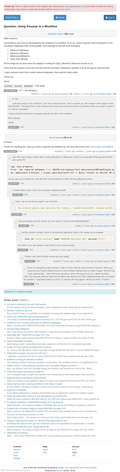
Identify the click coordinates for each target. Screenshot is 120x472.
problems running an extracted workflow (25, 359)
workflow (8, 86)
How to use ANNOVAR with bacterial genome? (28, 317)
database (28, 86)
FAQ (45, 452)
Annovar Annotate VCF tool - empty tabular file (28, 427)
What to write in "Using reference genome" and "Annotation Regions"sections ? (42, 365)
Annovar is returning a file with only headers (26, 304)
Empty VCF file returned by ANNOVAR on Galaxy (29, 347)
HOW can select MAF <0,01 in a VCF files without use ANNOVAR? (37, 396)
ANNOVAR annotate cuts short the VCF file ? (27, 353)
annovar (18, 86)
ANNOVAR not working (17, 433)
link (20, 90)
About (45, 449)
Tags (16, 455)
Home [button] (60, 17)
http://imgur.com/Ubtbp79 (101, 147)
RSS (74, 449)
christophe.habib (55, 34)
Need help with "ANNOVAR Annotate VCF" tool (28, 335)
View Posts (12, 17)
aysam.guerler (61, 94)
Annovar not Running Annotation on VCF (25, 414)
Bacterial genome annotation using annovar (26, 378)
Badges (17, 458)
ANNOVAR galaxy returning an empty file (25, 372)
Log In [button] (110, 17)
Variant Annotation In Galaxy (19, 341)
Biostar (59, 470)
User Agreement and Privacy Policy (80, 467)
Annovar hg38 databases (18, 329)
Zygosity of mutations (16, 390)
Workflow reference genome (19, 310)
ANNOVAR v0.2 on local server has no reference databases (34, 323)
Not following (31, 90)
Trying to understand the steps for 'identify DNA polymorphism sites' (37, 420)
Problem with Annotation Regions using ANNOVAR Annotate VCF (36, 408)
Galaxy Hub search (61, 9)
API (73, 455)
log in (13, 291)
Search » (25, 300)
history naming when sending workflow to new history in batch (34, 384)
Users (16, 452)
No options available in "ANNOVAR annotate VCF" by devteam (35, 402)
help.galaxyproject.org (75, 6)
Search (17, 449)
